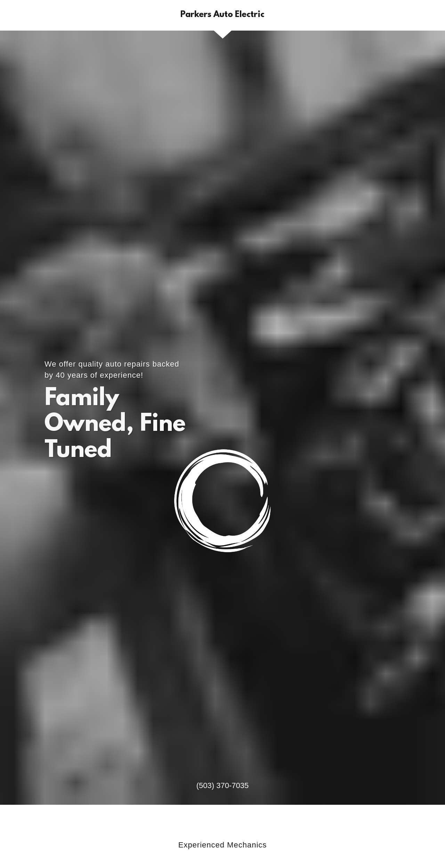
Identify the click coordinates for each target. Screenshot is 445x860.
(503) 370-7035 (222, 785)
